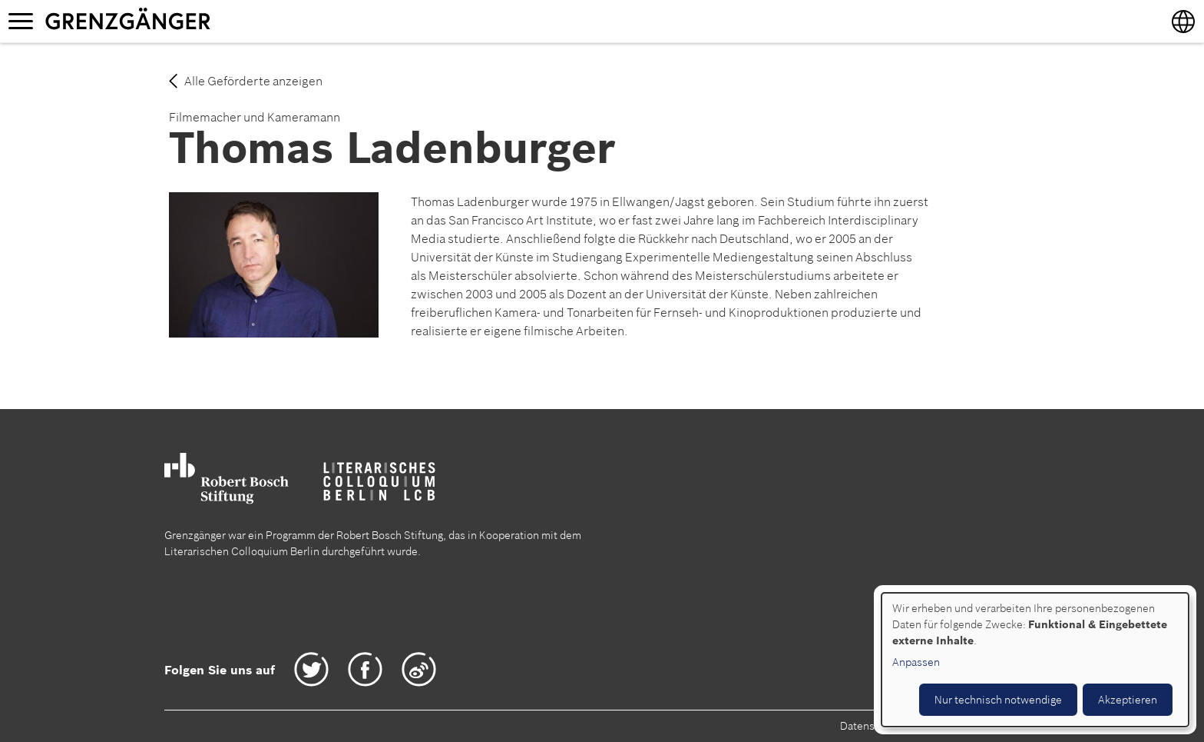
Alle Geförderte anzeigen (253, 80)
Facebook (365, 669)
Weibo (419, 669)
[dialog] (1035, 660)
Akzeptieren (1127, 700)
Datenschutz (870, 726)
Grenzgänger (175, 21)
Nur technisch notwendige (998, 700)
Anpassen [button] (916, 662)
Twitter (311, 669)
